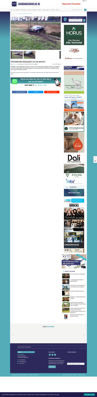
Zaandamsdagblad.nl (29, 4)
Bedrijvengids (23, 9)
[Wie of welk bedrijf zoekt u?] (75, 20)
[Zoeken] (85, 10)
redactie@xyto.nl (22, 358)
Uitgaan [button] (47, 9)
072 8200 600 (22, 357)
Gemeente (29, 9)
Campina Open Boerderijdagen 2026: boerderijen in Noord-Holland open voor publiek (78, 304)
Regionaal (34, 9)
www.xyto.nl (21, 360)
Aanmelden (52, 364)
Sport (44, 9)
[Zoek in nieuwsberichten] (77, 10)
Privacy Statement (81, 372)
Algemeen (18, 9)
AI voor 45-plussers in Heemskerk (77, 274)
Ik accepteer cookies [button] (89, 394)
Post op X (36, 92)
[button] (11, 55)
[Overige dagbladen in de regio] (75, 354)
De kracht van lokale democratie (77, 291)
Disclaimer (75, 372)
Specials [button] (39, 9)
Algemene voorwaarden (67, 372)
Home (13, 13)
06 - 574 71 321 (41, 85)
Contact (57, 9)
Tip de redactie (51, 92)
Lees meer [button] (56, 394)
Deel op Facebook (19, 92)
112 (14, 9)
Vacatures (53, 9)
